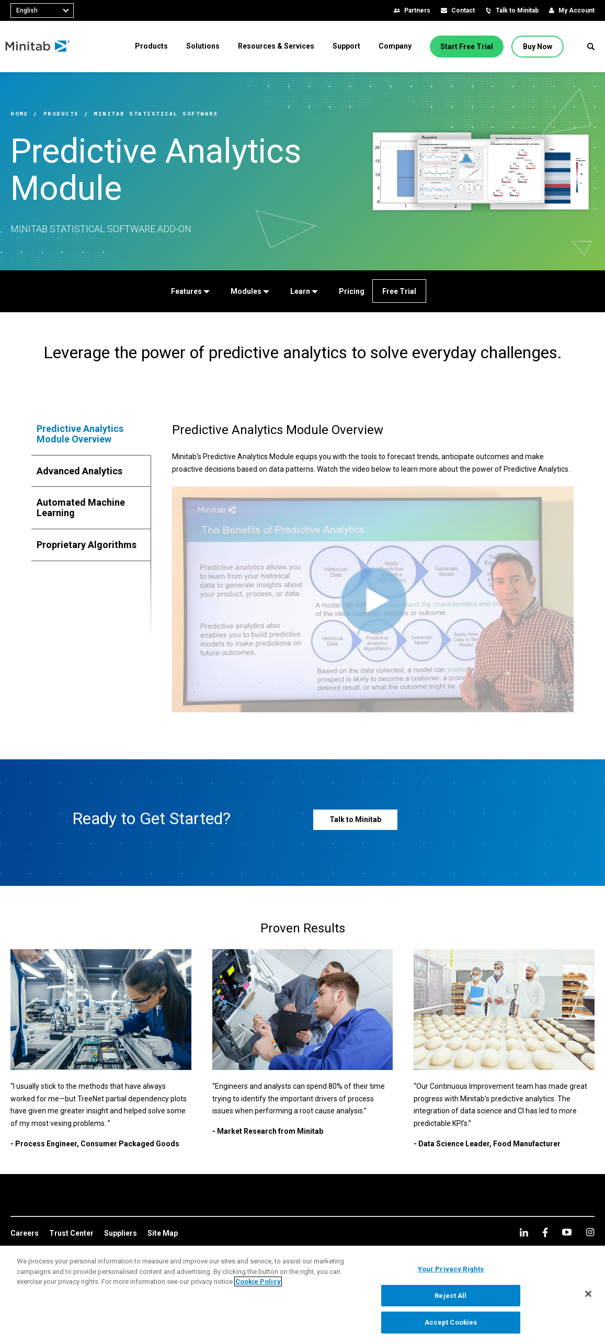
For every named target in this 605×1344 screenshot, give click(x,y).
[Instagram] (590, 1232)
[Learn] (303, 291)
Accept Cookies (451, 1322)
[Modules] (249, 291)
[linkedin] (524, 1232)
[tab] (91, 434)
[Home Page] (43, 46)
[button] (591, 46)
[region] (302, 1295)
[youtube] (567, 1232)
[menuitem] (151, 46)
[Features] (189, 291)
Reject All (450, 1296)
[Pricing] (350, 291)
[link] (24, 1233)
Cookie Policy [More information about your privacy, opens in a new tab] (258, 1281)
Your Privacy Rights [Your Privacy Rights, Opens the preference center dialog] (451, 1269)
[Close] (588, 1293)
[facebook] (545, 1232)
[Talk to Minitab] (355, 820)
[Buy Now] (537, 47)
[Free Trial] (399, 291)
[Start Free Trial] (467, 47)
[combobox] (42, 10)
